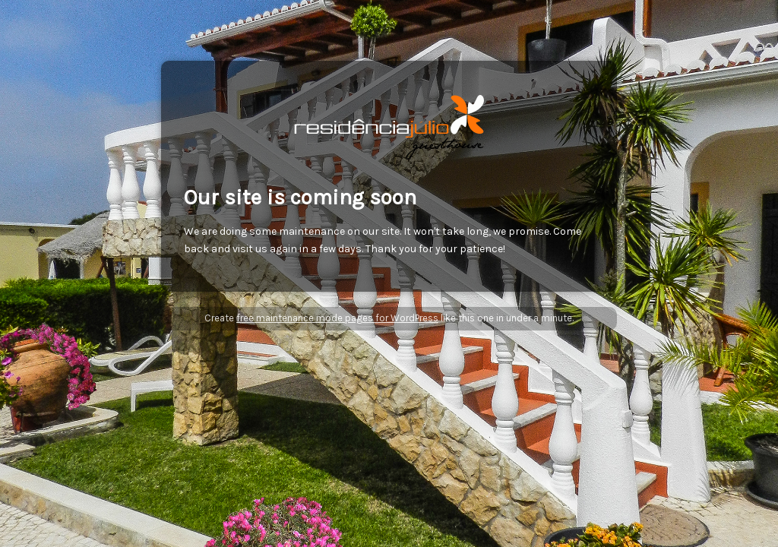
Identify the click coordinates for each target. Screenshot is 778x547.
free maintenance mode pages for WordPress (337, 318)
